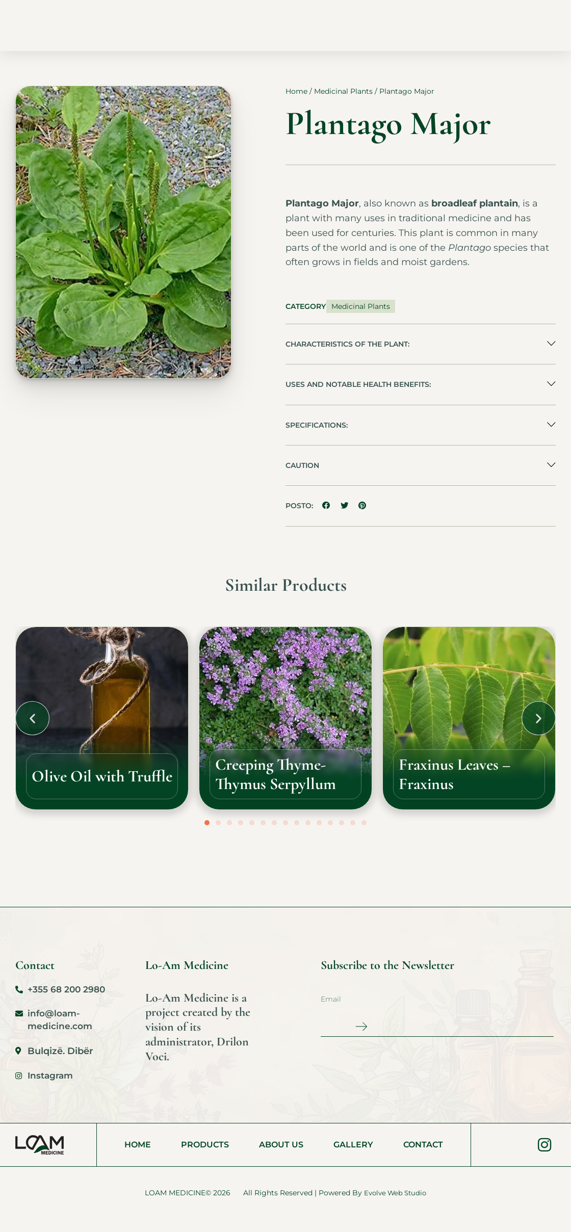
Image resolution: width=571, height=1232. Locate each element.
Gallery (338, 25)
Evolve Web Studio (395, 1205)
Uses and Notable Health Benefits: (358, 391)
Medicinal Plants (343, 97)
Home (173, 25)
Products (223, 25)
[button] (421, 350)
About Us (283, 25)
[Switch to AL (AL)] (490, 3)
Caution (302, 473)
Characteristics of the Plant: (347, 350)
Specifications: (317, 432)
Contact (391, 25)
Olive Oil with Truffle (89, 782)
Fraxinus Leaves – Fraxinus (469, 782)
